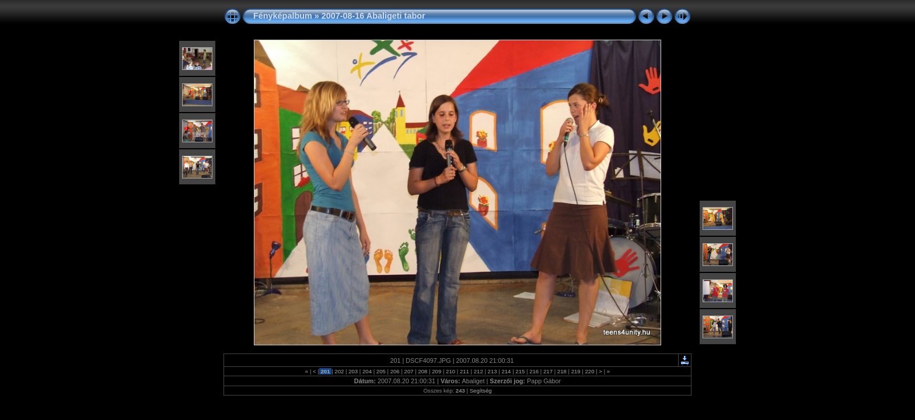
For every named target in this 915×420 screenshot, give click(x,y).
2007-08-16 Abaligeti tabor (373, 15)
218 (562, 371)
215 (520, 371)
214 (506, 371)
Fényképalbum (282, 15)
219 (576, 371)
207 (409, 371)
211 (464, 371)
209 (437, 371)
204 (367, 371)
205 (381, 371)
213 (492, 371)
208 (423, 371)
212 (478, 371)
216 (534, 371)
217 (548, 371)
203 (353, 371)
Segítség (481, 390)
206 (395, 371)
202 (339, 371)
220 (590, 371)
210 (450, 371)
